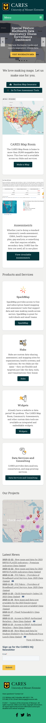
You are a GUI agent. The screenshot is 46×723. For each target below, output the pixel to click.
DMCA (16, 705)
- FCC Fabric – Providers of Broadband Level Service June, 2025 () (22, 578)
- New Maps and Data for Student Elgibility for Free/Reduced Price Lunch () (22, 633)
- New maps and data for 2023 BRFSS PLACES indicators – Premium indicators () (22, 562)
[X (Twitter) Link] (23, 715)
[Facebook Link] (17, 715)
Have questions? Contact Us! (12, 694)
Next (43, 41)
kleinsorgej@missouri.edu (28, 699)
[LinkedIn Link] (28, 715)
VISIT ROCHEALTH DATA (23, 54)
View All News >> (35, 640)
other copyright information (32, 705)
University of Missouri (29, 703)
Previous (3, 41)
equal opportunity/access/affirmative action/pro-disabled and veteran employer (21, 707)
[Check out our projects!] (23, 521)
